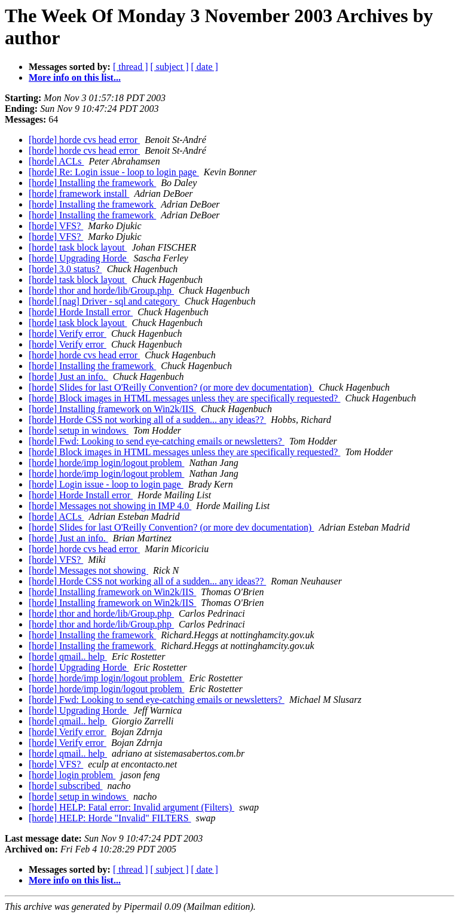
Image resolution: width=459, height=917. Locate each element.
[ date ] (204, 67)
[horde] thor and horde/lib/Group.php (101, 290)
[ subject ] (170, 67)
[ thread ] (130, 67)
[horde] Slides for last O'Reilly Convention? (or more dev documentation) (171, 387)
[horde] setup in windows (78, 430)
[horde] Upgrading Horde (79, 258)
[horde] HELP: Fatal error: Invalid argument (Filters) (131, 807)
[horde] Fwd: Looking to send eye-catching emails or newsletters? (156, 441)
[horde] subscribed (66, 786)
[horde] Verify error (67, 333)
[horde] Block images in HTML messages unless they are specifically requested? (184, 398)
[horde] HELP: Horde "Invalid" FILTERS (110, 818)
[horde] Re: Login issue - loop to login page (114, 172)
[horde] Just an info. (68, 376)
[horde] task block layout (78, 247)
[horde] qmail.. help (68, 656)
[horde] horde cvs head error (84, 140)
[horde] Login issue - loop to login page (106, 484)
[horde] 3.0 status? (65, 269)
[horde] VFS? (56, 226)
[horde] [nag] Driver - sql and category (104, 301)
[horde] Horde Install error (81, 312)
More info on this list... (75, 77)
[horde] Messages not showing (88, 570)
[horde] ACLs (56, 161)
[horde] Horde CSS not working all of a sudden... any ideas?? (147, 420)
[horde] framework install (79, 193)
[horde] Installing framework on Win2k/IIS (112, 409)
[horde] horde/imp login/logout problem (106, 463)
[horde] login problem (72, 775)
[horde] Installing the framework (92, 183)
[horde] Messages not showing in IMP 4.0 (110, 506)
